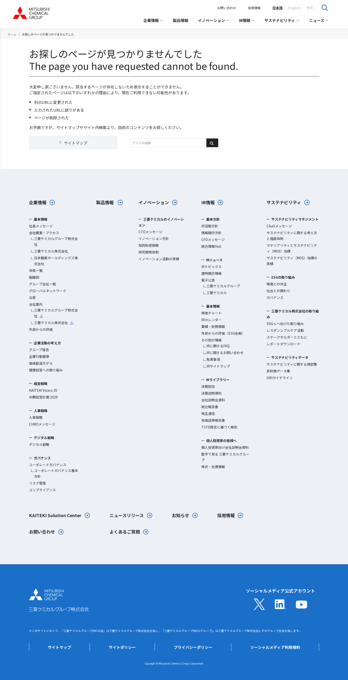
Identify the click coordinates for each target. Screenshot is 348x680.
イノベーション (213, 20)
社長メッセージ (41, 226)
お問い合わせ (226, 7)
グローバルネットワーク (47, 290)
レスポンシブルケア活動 (285, 330)
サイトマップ (59, 647)
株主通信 (208, 413)
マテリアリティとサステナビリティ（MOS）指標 (292, 248)
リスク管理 (37, 483)
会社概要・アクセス (44, 232)
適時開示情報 (211, 273)
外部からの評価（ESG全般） (223, 333)
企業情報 (153, 20)
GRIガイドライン (280, 377)
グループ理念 (39, 349)
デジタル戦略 (39, 444)
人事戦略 (36, 417)
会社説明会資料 (213, 400)
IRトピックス (211, 266)
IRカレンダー (211, 319)
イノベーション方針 (153, 238)
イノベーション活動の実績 (158, 258)
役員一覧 (36, 270)
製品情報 (180, 20)
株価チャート (211, 313)
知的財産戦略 (148, 245)
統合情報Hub (211, 246)
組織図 (34, 277)
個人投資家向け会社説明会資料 (225, 447)
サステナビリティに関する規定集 (292, 364)
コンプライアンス (42, 489)
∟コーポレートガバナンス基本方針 (54, 473)
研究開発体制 (148, 252)
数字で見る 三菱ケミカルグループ (225, 457)
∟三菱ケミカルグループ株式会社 (54, 241)
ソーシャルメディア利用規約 (275, 647)
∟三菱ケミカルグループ (221, 285)
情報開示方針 (211, 232)
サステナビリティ (281, 20)
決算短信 (208, 386)
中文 (309, 7)
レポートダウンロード (283, 343)
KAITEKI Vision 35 (43, 390)
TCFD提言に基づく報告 (219, 427)
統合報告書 (209, 406)
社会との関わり (278, 290)
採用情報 (254, 7)
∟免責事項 (211, 359)
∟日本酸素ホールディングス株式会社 (54, 260)
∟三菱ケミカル (215, 292)
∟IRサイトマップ (216, 366)
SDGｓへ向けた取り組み (285, 323)
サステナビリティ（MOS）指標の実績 (292, 260)
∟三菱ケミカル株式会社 (49, 251)
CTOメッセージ (150, 231)
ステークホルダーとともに (287, 337)
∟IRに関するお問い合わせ (223, 352)
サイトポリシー (122, 647)
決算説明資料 (211, 393)
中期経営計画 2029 (43, 397)
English (294, 7)
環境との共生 (277, 284)
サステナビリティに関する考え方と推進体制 (292, 235)
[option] (277, 7)
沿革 (32, 297)
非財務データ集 (278, 371)
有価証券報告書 (213, 420)
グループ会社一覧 (42, 284)
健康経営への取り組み (46, 370)
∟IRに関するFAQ (216, 345)
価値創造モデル (41, 363)
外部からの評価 (41, 329)
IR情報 (247, 20)
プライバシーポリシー (193, 647)
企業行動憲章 (39, 356)
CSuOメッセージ (279, 226)
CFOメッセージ (213, 239)
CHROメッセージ (42, 424)
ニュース (319, 20)
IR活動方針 (209, 226)
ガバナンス (275, 297)
